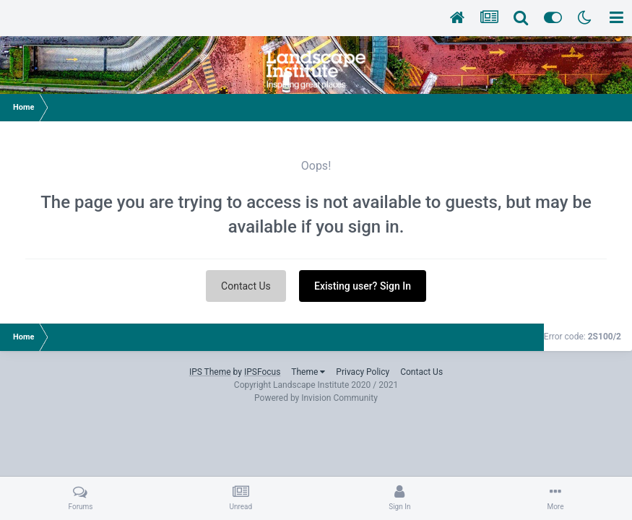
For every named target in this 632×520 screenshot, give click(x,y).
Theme (308, 372)
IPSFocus (262, 372)
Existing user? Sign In (362, 286)
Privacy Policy (362, 372)
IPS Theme (210, 372)
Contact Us (246, 286)
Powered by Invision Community (316, 398)
